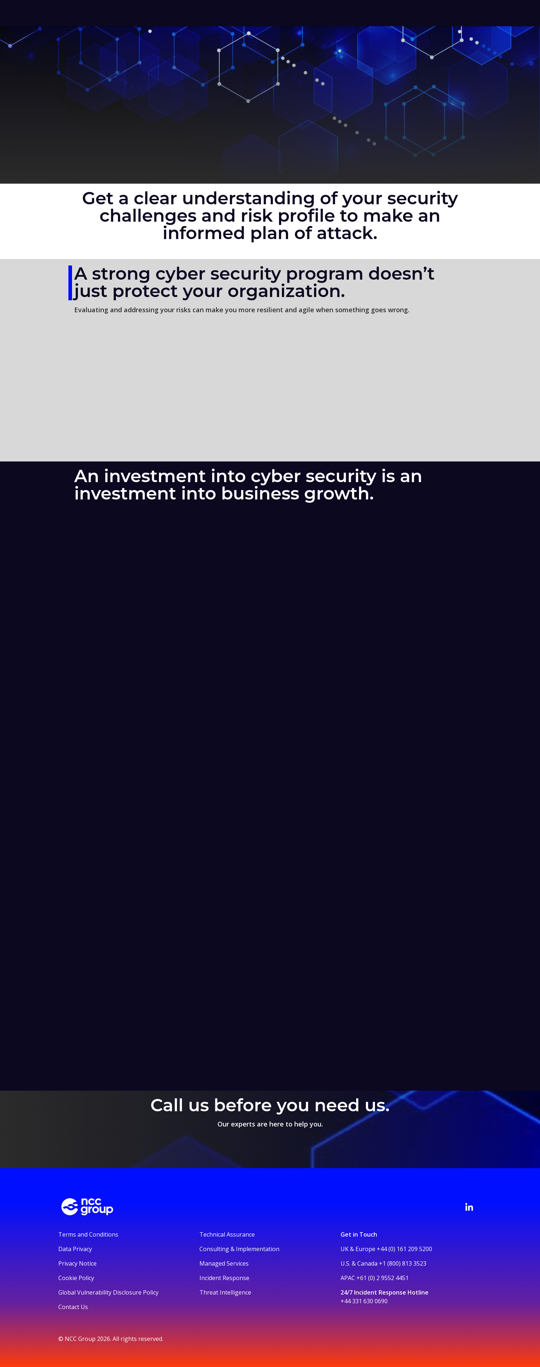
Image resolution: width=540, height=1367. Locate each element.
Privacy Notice (77, 1263)
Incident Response (224, 1278)
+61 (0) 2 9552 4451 (383, 1278)
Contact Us (73, 1307)
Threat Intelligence (225, 1292)
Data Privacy (75, 1249)
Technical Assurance (227, 1234)
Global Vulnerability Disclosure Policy (108, 1292)
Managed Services (224, 1263)
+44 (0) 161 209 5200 (404, 1249)
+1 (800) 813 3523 (402, 1263)
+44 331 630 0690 (364, 1301)
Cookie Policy (76, 1278)
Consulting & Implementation (239, 1249)
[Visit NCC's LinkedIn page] (469, 1207)
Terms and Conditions (88, 1234)
